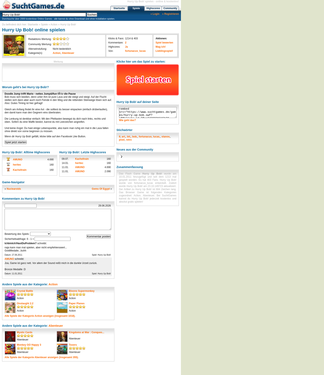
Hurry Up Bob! (68, 24)
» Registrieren (170, 13)
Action (54, 24)
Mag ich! (161, 46)
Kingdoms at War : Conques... (86, 332)
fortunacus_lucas (135, 51)
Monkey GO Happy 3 (29, 344)
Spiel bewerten (164, 42)
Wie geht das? (127, 120)
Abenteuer (68, 53)
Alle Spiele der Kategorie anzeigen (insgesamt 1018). (40, 315)
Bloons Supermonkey (81, 291)
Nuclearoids (14, 188)
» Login (155, 13)
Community (170, 8)
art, (124, 136)
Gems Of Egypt (101, 188)
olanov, (166, 136)
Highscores (153, 8)
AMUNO (17, 159)
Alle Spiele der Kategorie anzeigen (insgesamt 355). (42, 357)
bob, (134, 136)
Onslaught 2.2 (25, 303)
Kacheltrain (19, 169)
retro (129, 139)
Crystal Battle (25, 291)
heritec (17, 164)
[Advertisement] (58, 72)
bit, (129, 136)
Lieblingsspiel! (164, 51)
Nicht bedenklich (62, 48)
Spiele (136, 8)
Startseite (119, 8)
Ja (126, 46)
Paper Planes (76, 303)
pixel (122, 139)
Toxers (73, 344)
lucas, (156, 136)
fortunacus (145, 136)
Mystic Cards (24, 332)
